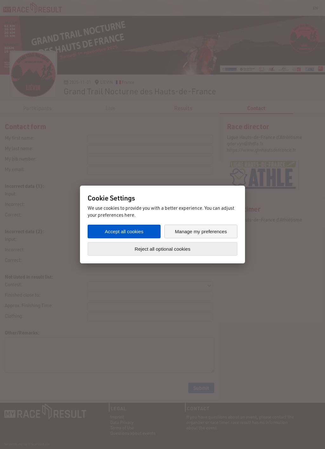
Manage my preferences (201, 231)
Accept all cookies (124, 231)
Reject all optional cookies (162, 249)
